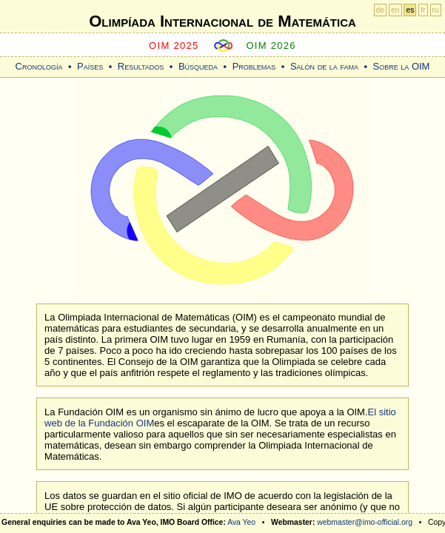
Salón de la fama (324, 66)
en (395, 10)
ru (435, 10)
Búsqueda (198, 66)
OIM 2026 (271, 45)
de (380, 10)
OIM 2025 (174, 45)
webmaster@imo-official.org (364, 522)
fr (423, 10)
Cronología (39, 66)
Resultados (141, 66)
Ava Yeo (241, 522)
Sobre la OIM (400, 66)
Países (90, 66)
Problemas (254, 66)
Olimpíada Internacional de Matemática (222, 21)
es (410, 10)
